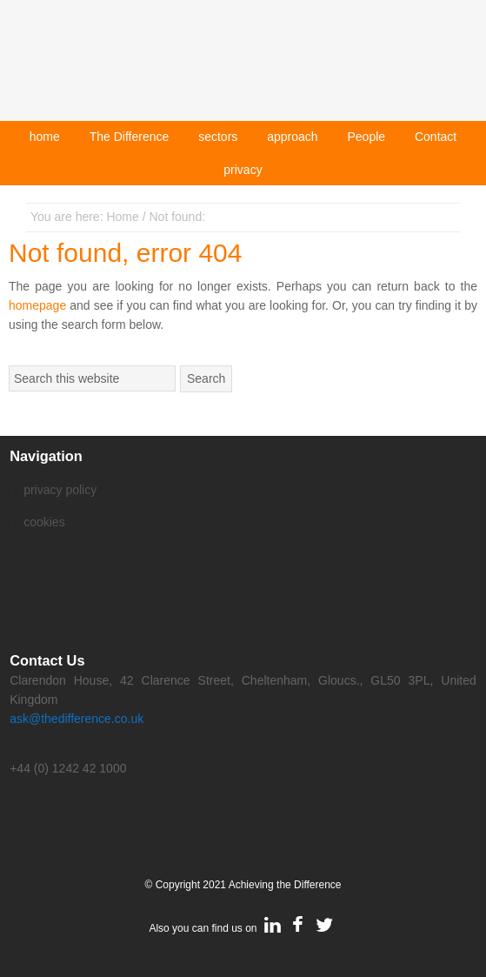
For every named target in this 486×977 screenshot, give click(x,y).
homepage (37, 305)
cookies (43, 522)
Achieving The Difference (243, 67)
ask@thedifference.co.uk (76, 719)
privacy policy (60, 490)
